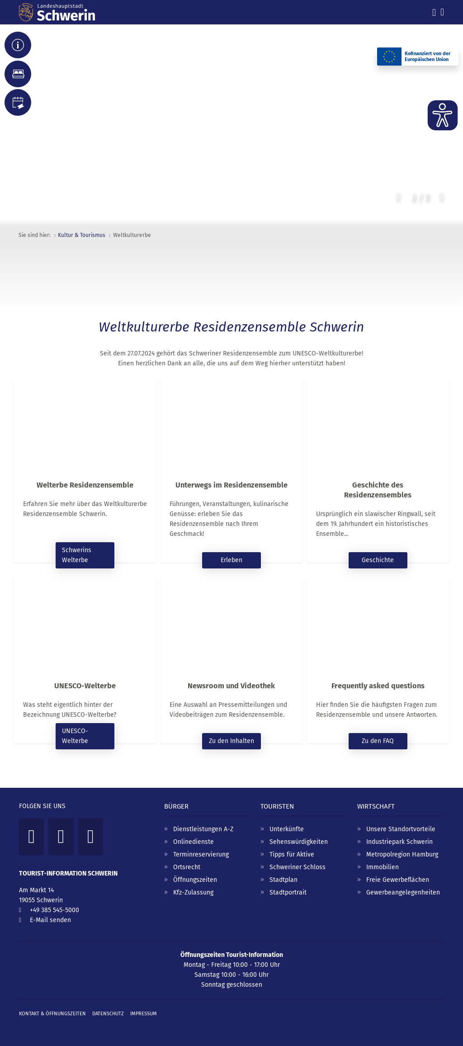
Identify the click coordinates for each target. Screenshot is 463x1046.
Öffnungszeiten (195, 880)
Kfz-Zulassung (193, 892)
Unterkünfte (286, 829)
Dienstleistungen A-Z (203, 829)
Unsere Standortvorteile (400, 829)
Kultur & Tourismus (81, 235)
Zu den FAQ (378, 741)
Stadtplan (283, 880)
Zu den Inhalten (231, 741)
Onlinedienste (193, 842)
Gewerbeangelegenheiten (403, 892)
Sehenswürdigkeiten (298, 842)
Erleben (231, 560)
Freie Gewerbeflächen (397, 880)
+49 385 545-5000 (54, 910)
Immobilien (382, 867)
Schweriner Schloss (297, 867)
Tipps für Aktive (291, 854)
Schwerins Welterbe (76, 555)
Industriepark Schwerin (399, 842)
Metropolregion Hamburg (402, 854)
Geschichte (378, 560)
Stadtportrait (288, 892)
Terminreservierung (201, 854)
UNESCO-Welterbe (75, 736)
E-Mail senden (50, 920)
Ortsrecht (186, 867)
